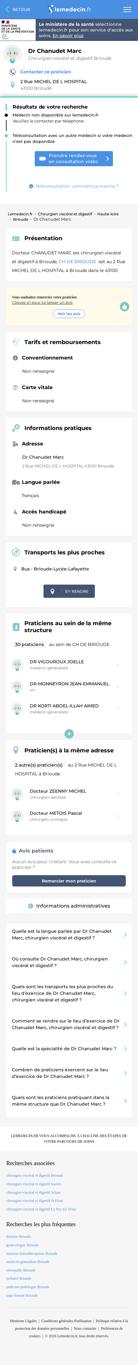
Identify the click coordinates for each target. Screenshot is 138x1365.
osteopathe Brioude (20, 1270)
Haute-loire (108, 214)
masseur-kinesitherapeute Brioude (31, 1253)
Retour (21, 9)
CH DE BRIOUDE (78, 261)
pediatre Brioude (18, 1278)
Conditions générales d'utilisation (66, 1321)
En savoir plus (68, 35)
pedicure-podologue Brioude (27, 1287)
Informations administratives (69, 906)
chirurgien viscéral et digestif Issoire (33, 1184)
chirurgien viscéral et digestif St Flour (34, 1200)
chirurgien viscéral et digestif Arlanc (33, 1192)
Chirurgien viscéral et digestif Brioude (69, 58)
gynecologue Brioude (22, 1245)
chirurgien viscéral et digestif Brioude (34, 1175)
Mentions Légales (23, 1321)
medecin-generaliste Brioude (27, 1262)
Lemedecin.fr (20, 214)
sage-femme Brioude (22, 1295)
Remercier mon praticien (69, 880)
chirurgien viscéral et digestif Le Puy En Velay (41, 1209)
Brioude (20, 219)
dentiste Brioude (18, 1236)
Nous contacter (85, 1328)
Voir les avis (69, 313)
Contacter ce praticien (40, 72)
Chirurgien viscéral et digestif (65, 214)
